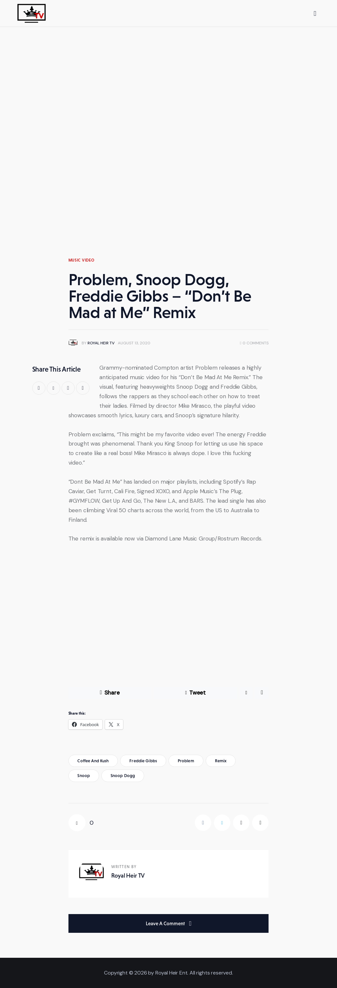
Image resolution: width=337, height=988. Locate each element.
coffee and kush (93, 760)
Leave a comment (166, 923)
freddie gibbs (143, 760)
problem (186, 760)
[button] (83, 388)
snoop (83, 775)
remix (221, 760)
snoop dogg (123, 775)
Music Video (81, 260)
